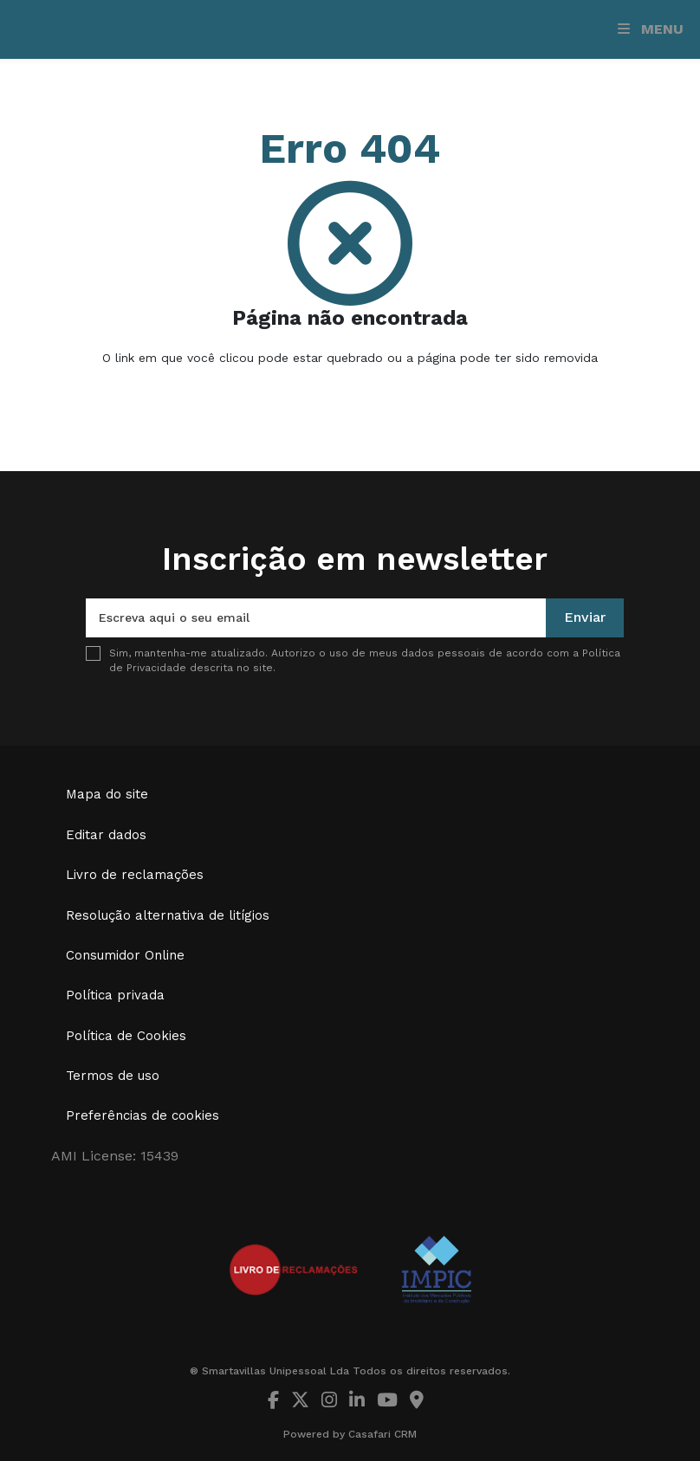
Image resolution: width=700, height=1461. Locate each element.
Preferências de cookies (142, 1115)
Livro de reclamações (135, 874)
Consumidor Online (125, 955)
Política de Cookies (126, 1036)
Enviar (585, 617)
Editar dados (106, 835)
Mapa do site (107, 794)
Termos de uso (112, 1075)
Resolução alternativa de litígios (167, 915)
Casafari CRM (382, 1434)
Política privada (115, 995)
